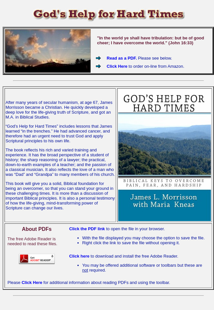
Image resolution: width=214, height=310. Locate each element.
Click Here (117, 66)
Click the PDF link (87, 228)
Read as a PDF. (122, 58)
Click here (79, 256)
